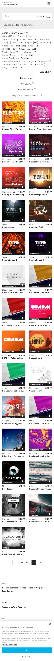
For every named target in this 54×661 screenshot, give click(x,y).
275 (40, 563)
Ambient (33, 519)
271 (15, 563)
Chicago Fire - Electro (12, 129)
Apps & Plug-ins (36, 588)
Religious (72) (29, 52)
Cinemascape (8, 227)
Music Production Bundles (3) (17, 58)
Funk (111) (33, 46)
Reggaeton (7, 421)
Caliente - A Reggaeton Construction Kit (20, 424)
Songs (23, 588)
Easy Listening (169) (12, 68)
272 (21, 563)
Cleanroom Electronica (12, 293)
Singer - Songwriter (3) (39, 61)
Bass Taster (7, 489)
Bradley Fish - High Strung (14, 162)
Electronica (7, 290)
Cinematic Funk (36, 227)
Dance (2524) (8, 36)
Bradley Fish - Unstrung (13, 195)
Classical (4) (27, 55)
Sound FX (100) (9, 65)
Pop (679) (18, 43)
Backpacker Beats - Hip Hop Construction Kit (22, 522)
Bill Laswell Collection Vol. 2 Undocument (21, 391)
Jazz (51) (6, 43)
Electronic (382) (25, 36)
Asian (31, 486)
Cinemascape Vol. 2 (38, 195)
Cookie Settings (27, 657)
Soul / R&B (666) (27, 49)
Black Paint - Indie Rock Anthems (17, 554)
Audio (5, 33)
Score (31, 192)
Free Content (8, 591)
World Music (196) (11, 52)
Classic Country (36, 358)
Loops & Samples (19, 33)
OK (27, 650)
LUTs (13, 607)
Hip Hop (5, 519)
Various (32, 290)
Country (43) (45, 39)
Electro (5, 127)
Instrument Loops (37, 127)
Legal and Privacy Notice (9, 644)
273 (27, 563)
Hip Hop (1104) (9, 49)
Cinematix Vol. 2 (9, 260)
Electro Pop (34, 454)
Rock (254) (45, 43)
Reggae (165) (31, 43)
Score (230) (8, 46)
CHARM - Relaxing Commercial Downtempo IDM (24, 358)
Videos (5, 607)
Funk (31, 225)
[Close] (50, 624)
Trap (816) (21, 46)
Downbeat (6, 355)
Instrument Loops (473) (14, 61)
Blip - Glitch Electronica (13, 456)
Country (32, 355)
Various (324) (26, 65)
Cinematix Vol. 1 (36, 260)
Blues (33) (40, 65)
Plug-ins (22, 607)
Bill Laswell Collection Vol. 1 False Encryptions (24, 326)
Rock (4, 552)
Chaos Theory (35, 391)
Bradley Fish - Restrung (40, 129)
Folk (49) (32, 39)
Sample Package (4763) (14, 39)
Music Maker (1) (10, 55)
